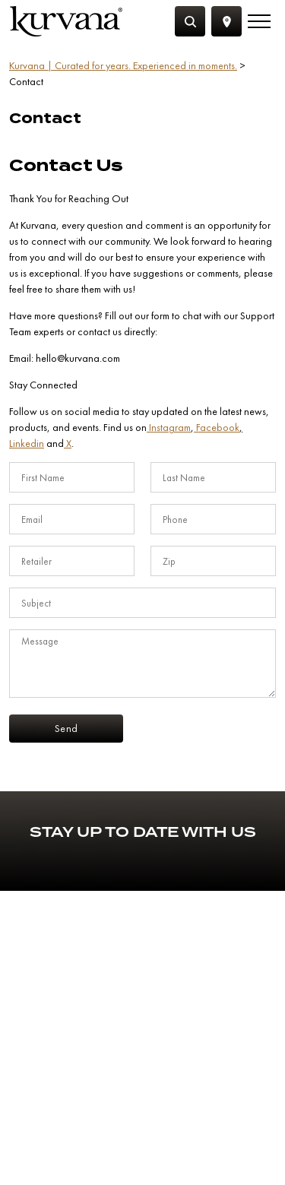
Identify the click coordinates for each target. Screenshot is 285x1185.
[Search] (190, 21)
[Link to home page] (66, 21)
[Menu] (259, 21)
